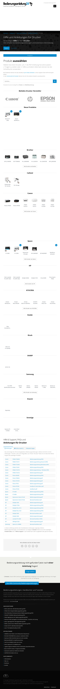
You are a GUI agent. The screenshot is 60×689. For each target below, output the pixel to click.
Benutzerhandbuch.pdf (36, 500)
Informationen (7, 659)
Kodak (30, 315)
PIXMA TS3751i (16, 470)
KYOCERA (30, 290)
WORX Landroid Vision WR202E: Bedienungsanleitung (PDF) (17, 623)
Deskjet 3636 (16, 516)
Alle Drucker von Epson (30, 259)
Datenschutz (47, 687)
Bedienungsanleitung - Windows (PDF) (39, 470)
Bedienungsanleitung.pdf (36, 472)
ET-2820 (15, 491)
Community (14, 48)
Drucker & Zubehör (33, 33)
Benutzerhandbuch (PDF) (36, 519)
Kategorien (12, 33)
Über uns (6, 661)
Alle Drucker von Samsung (30, 392)
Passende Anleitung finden (49, 2)
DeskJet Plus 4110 (17, 508)
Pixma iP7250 (16, 486)
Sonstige (30, 418)
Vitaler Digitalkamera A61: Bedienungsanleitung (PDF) (16, 617)
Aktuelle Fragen (30, 448)
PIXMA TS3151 (16, 462)
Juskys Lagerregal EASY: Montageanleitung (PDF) (14, 621)
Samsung (30, 374)
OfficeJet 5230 (16, 521)
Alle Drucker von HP (30, 283)
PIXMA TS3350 (16, 464)
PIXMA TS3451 (16, 467)
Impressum (53, 687)
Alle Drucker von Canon (30, 211)
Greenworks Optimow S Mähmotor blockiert (14, 650)
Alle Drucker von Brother (30, 166)
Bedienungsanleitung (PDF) (36, 459)
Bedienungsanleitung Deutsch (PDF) (39, 462)
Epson (30, 241)
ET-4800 (15, 494)
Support (6, 48)
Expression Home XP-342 (19, 500)
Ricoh (30, 335)
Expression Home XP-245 (19, 497)
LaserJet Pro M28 (17, 519)
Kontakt (6, 665)
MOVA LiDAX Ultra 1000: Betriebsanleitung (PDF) (14, 608)
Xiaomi (30, 399)
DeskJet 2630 (16, 502)
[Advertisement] (30, 19)
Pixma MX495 (16, 475)
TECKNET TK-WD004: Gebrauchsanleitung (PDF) (14, 615)
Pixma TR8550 (16, 478)
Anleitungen (8, 448)
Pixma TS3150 (16, 481)
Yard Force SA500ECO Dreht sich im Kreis (13, 642)
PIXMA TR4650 (16, 459)
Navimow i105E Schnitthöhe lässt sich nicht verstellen (16, 638)
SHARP (30, 355)
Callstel (30, 173)
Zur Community (14, 601)
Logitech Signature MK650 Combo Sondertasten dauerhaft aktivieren (19, 646)
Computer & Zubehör (21, 33)
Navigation (30, 55)
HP (30, 266)
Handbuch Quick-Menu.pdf (37, 486)
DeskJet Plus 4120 (17, 510)
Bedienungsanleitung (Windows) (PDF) (39, 464)
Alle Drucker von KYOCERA (30, 308)
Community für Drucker (12, 76)
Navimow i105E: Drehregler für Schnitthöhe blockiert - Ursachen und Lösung (21, 619)
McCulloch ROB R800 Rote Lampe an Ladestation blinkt (16, 636)
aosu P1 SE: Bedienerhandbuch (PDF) (12, 628)
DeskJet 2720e (16, 505)
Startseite (5, 33)
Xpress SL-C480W (17, 524)
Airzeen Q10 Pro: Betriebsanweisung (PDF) (13, 625)
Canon (30, 193)
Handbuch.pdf (33, 489)
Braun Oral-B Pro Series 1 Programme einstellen (14, 648)
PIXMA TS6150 (16, 472)
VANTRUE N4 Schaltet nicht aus (11, 653)
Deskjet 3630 (16, 513)
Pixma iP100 (16, 483)
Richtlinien (6, 663)
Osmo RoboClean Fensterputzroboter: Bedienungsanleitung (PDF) (18, 613)
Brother (30, 150)
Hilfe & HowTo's (19, 448)
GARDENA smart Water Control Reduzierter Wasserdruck (16, 633)
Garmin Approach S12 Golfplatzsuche (12, 644)
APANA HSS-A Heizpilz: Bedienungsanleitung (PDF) (15, 611)
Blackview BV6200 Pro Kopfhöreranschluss (13, 640)
